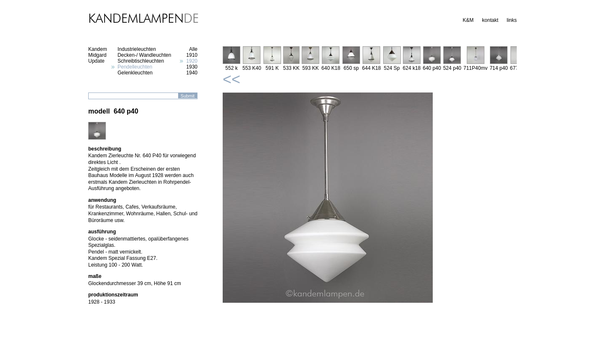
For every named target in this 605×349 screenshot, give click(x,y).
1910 (191, 55)
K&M (468, 20)
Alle (193, 49)
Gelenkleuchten (135, 73)
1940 (191, 73)
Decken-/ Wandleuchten (144, 55)
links (512, 20)
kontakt (490, 20)
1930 (191, 67)
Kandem (97, 49)
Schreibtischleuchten (141, 61)
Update (96, 61)
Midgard (97, 55)
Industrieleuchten (137, 49)
